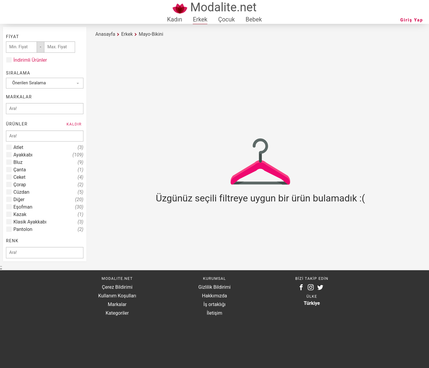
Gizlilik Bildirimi (214, 287)
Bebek (253, 19)
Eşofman (48, 207)
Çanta (48, 170)
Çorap (48, 184)
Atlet (48, 147)
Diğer (48, 199)
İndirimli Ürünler (30, 60)
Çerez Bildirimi (117, 287)
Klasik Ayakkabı (48, 222)
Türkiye (312, 303)
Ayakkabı (48, 155)
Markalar (117, 304)
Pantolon (48, 229)
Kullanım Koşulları (117, 296)
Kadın (174, 19)
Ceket (48, 177)
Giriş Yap (411, 20)
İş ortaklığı (214, 304)
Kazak (48, 214)
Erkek (200, 19)
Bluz (48, 162)
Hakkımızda (214, 296)
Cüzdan (48, 192)
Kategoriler (117, 313)
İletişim (214, 313)
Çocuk (226, 19)
